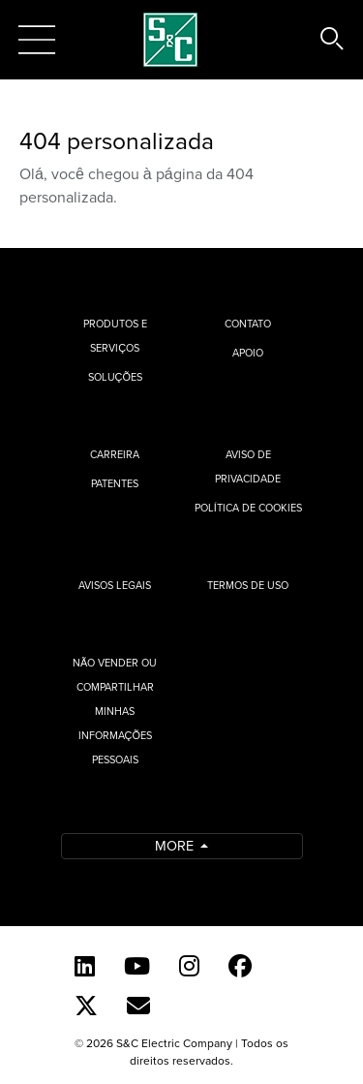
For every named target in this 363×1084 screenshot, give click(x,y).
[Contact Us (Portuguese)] (138, 1005)
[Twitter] (86, 1005)
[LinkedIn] (85, 965)
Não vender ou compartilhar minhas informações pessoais (115, 711)
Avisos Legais (114, 585)
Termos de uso (247, 585)
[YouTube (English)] (137, 965)
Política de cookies (248, 507)
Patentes (114, 483)
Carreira (114, 454)
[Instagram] (189, 965)
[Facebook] (240, 965)
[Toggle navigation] (37, 40)
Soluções (115, 377)
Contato (248, 323)
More (176, 845)
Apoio (247, 352)
